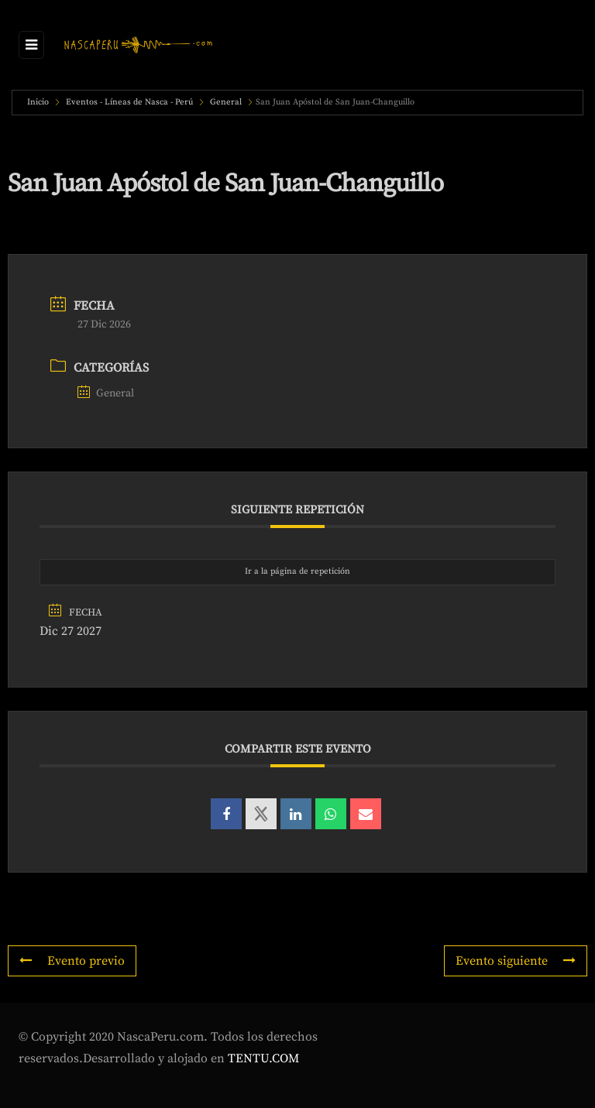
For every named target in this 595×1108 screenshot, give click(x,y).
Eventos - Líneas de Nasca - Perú (129, 102)
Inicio (39, 102)
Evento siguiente (516, 961)
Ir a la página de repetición (297, 571)
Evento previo (72, 961)
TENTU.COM (263, 1058)
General (226, 102)
